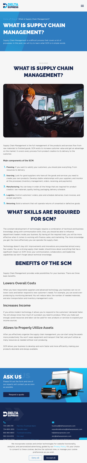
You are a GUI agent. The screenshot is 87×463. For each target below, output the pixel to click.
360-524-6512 (8, 436)
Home (6, 19)
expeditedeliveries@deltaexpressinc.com (67, 429)
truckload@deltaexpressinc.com (63, 426)
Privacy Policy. (60, 447)
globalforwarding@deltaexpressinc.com (66, 439)
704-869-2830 (8, 429)
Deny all (35, 458)
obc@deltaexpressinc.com (61, 436)
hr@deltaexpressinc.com (61, 433)
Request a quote (16, 394)
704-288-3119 (8, 426)
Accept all (50, 458)
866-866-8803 (8, 433)
